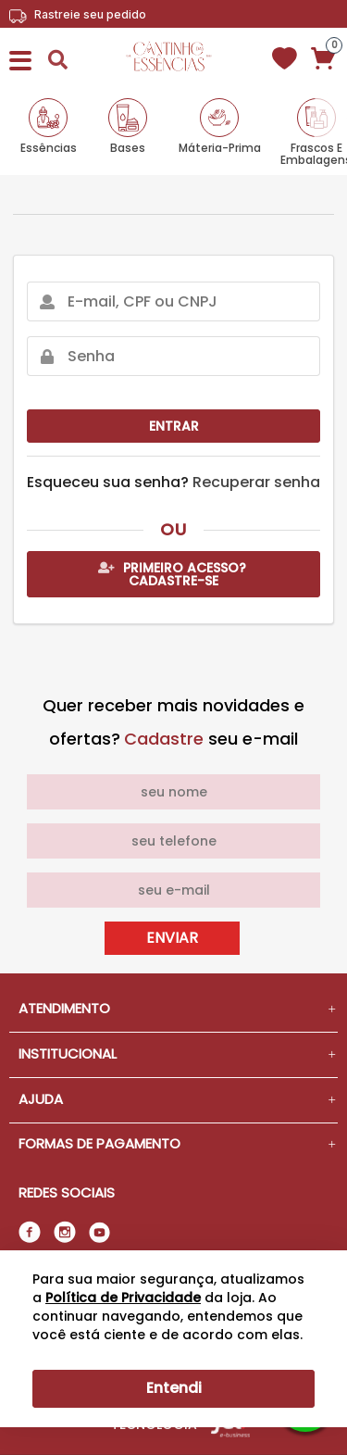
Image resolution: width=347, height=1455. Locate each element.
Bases (127, 147)
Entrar (174, 426)
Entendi (174, 1388)
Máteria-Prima (220, 147)
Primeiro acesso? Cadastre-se (172, 574)
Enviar (172, 937)
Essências (48, 147)
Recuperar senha (256, 482)
